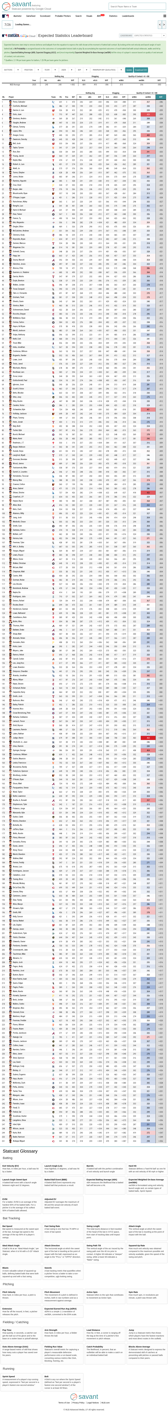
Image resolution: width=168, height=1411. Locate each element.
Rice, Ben (16, 152)
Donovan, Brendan (20, 459)
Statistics (113, 16)
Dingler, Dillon (18, 226)
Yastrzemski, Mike (20, 468)
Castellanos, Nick (19, 617)
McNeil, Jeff (17, 534)
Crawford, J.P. (18, 497)
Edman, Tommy (19, 127)
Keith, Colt (17, 339)
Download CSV (141, 70)
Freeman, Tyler (18, 542)
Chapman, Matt (19, 571)
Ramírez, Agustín (19, 181)
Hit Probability (20, 49)
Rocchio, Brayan (19, 314)
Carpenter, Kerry (19, 692)
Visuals (89, 16)
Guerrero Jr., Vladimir (21, 272)
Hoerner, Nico (18, 709)
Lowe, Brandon (19, 667)
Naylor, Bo (17, 592)
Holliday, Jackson (20, 413)
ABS (100, 16)
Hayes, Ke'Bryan (19, 326)
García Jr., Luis (18, 110)
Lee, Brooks (17, 584)
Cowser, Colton (19, 484)
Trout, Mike (17, 343)
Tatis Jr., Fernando (20, 293)
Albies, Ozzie (18, 559)
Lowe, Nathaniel (19, 613)
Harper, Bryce (18, 501)
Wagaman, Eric (19, 247)
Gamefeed (30, 16)
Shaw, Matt (17, 634)
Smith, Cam (17, 526)
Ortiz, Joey (17, 397)
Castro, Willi (17, 576)
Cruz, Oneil (17, 185)
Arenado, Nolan (19, 638)
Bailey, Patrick (18, 704)
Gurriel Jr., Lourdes (20, 472)
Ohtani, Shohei (18, 492)
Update (129, 70)
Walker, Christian (19, 563)
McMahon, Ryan (19, 318)
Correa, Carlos (18, 322)
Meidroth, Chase (19, 522)
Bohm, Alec (17, 621)
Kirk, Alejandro (18, 222)
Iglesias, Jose (18, 384)
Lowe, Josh (17, 359)
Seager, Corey (18, 135)
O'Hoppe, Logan (19, 197)
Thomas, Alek (18, 625)
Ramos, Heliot (18, 655)
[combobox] (137, 6)
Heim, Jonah (18, 422)
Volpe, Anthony (19, 334)
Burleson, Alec (18, 700)
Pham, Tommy (18, 418)
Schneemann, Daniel (21, 310)
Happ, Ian (16, 256)
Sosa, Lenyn (17, 376)
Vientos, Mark (18, 305)
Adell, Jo (16, 168)
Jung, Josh (17, 517)
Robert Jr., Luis (18, 164)
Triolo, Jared (18, 364)
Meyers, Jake (18, 650)
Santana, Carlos (19, 530)
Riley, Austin (17, 401)
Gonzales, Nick (19, 642)
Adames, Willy (18, 513)
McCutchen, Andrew (21, 231)
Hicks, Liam (17, 646)
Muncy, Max (17, 480)
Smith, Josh (17, 696)
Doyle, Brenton (18, 280)
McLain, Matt (18, 567)
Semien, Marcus (19, 243)
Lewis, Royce (18, 555)
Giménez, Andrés (19, 118)
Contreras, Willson (20, 351)
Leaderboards (128, 16)
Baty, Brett (16, 426)
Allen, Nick (17, 505)
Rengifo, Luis (18, 206)
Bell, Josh (16, 143)
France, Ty (17, 218)
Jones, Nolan (18, 177)
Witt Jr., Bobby (18, 546)
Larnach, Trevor (19, 721)
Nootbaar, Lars (18, 372)
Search (78, 16)
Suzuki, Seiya (18, 451)
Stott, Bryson (18, 725)
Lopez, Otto (17, 131)
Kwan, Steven (18, 684)
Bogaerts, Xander (19, 355)
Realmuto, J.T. (18, 443)
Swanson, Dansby (20, 139)
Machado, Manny (19, 368)
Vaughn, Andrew (19, 123)
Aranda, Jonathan (20, 675)
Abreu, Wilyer (18, 679)
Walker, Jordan (18, 285)
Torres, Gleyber (19, 172)
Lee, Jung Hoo (18, 663)
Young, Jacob (18, 156)
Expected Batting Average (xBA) (23, 52)
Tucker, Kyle (17, 430)
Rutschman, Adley (20, 201)
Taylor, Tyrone (18, 147)
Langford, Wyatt (19, 455)
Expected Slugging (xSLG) (46, 52)
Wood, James (18, 463)
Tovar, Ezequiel (19, 289)
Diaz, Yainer (17, 214)
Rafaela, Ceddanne (20, 717)
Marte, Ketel (17, 438)
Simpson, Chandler (20, 671)
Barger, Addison (19, 447)
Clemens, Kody (19, 235)
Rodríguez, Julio (19, 596)
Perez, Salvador (19, 102)
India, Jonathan (19, 347)
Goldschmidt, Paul (20, 380)
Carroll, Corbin (18, 659)
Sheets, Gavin (18, 301)
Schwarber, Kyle (19, 409)
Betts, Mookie (18, 393)
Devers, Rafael (18, 601)
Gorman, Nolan (19, 580)
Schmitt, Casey (19, 251)
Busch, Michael (19, 434)
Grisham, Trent (18, 297)
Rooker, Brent (18, 605)
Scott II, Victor (18, 389)
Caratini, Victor (18, 405)
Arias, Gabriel (18, 488)
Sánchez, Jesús (19, 264)
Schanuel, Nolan (19, 688)
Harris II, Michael (19, 210)
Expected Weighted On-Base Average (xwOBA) (93, 52)
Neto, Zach (17, 509)
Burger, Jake (17, 189)
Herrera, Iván (18, 538)
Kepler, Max (17, 160)
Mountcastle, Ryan (20, 193)
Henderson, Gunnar (20, 609)
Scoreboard (45, 16)
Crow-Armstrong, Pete (21, 713)
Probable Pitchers (63, 16)
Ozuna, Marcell (18, 260)
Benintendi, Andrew (20, 588)
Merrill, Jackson (19, 330)
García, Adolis (18, 276)
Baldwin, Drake (18, 630)
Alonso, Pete (18, 268)
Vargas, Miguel (18, 551)
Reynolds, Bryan (19, 239)
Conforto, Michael (20, 106)
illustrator (18, 16)
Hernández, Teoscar (21, 476)
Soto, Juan (17, 114)
